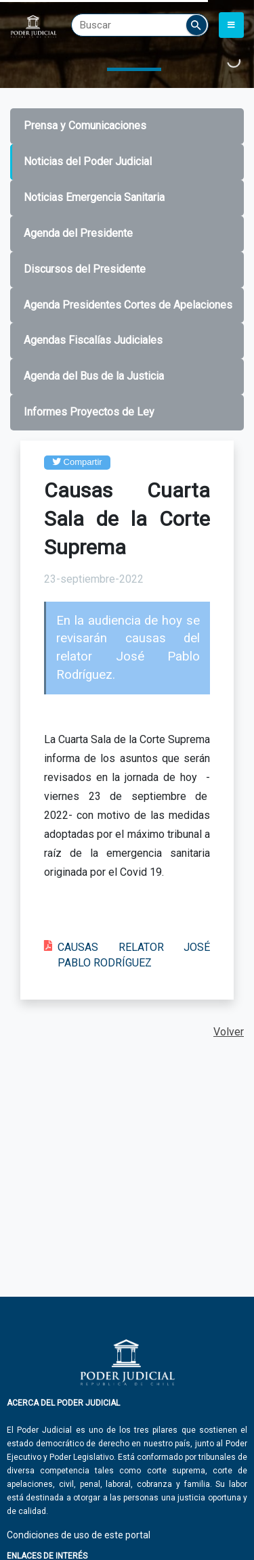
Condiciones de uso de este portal (78, 1535)
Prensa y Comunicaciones (85, 125)
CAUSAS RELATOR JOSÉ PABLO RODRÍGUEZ (134, 955)
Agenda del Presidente (78, 233)
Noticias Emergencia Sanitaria (94, 197)
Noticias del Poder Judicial (88, 161)
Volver (228, 1031)
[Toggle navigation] (231, 25)
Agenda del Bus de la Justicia (94, 376)
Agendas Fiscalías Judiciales (93, 340)
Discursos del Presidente (85, 269)
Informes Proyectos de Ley (89, 411)
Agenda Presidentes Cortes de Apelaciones (128, 304)
